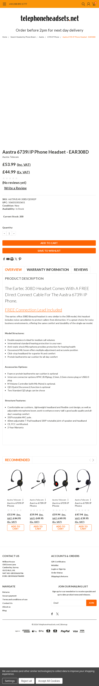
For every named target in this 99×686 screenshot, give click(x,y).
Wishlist (55, 565)
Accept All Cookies (49, 681)
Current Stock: (13, 216)
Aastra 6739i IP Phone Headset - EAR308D (78, 37)
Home (4, 37)
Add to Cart (15, 527)
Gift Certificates (58, 561)
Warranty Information (48, 269)
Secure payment (9, 596)
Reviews (81, 269)
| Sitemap (63, 623)
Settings (10, 681)
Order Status (57, 572)
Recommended (17, 460)
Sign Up (62, 569)
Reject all (26, 681)
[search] (82, 4)
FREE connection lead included (33, 309)
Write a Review (15, 188)
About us (6, 607)
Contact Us (7, 603)
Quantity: (7, 227)
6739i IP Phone (53, 37)
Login (53, 569)
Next (93, 460)
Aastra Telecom (10, 157)
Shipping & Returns (59, 576)
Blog (4, 610)
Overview (13, 269)
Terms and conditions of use (14, 599)
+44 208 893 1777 (18, 4)
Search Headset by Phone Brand (23, 37)
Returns (6, 592)
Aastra (41, 37)
